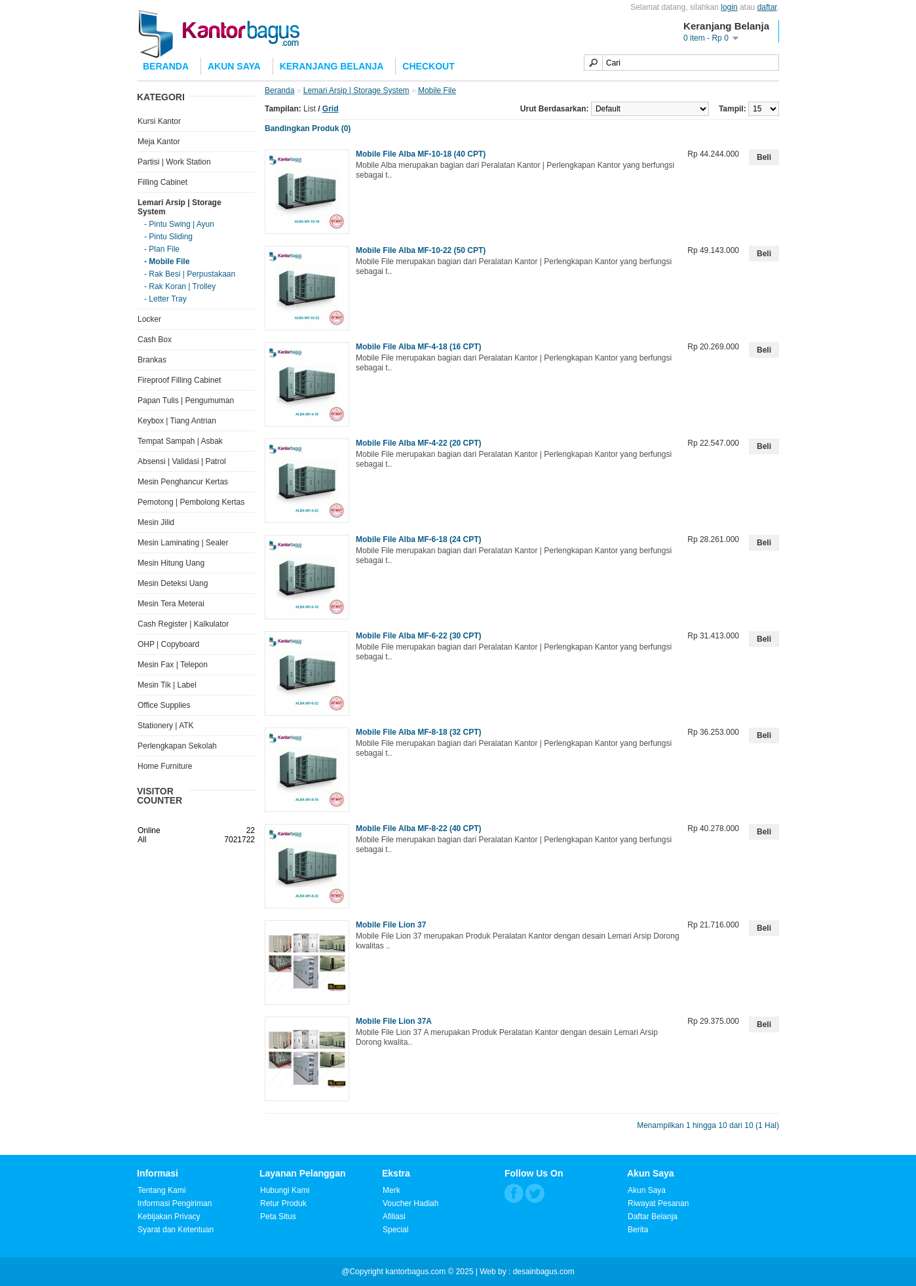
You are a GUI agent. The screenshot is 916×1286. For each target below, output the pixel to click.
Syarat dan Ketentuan (176, 1229)
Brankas (152, 359)
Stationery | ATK (166, 725)
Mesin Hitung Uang (171, 563)
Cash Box (155, 339)
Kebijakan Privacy (169, 1216)
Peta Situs (278, 1216)
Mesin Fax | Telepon (173, 664)
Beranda (166, 66)
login (729, 7)
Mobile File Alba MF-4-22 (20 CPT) (419, 443)
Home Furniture (165, 766)
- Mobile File (166, 261)
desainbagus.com (544, 1271)
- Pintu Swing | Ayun (179, 224)
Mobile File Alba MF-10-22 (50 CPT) (421, 250)
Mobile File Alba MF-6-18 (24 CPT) (419, 539)
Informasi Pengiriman (175, 1203)
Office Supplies (164, 705)
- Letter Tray (165, 298)
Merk (391, 1190)
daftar (767, 7)
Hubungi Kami (284, 1190)
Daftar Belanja (652, 1216)
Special (395, 1229)
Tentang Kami (161, 1190)
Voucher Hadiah (410, 1203)
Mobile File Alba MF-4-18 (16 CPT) (419, 346)
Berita (638, 1229)
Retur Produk (283, 1203)
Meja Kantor (159, 141)
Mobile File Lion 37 (391, 924)
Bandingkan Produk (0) (308, 128)
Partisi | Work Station (174, 161)
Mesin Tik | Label (167, 685)
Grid (330, 108)
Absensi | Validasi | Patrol (182, 461)
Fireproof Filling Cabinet (179, 380)
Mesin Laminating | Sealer (183, 542)
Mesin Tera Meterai (171, 603)
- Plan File (162, 249)
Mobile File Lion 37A (394, 1021)
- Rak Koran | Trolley (180, 286)
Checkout (428, 66)
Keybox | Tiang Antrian (177, 420)
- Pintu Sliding (168, 236)
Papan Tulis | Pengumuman (186, 400)
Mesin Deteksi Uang (173, 583)
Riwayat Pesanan (658, 1203)
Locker (149, 319)
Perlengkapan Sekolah (177, 745)
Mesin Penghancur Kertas (183, 481)
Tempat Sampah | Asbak (180, 441)
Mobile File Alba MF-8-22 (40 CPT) (419, 828)
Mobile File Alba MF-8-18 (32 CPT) (419, 732)
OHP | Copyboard (168, 644)
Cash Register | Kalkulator (183, 624)
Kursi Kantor (159, 121)
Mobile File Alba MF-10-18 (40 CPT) (421, 154)
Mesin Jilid (156, 522)
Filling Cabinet (162, 182)
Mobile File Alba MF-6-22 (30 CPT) (419, 635)
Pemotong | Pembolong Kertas (191, 502)
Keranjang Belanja (332, 66)
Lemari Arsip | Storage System (356, 90)
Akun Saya (234, 66)
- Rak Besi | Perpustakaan (189, 274)
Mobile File (437, 90)
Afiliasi (394, 1216)
